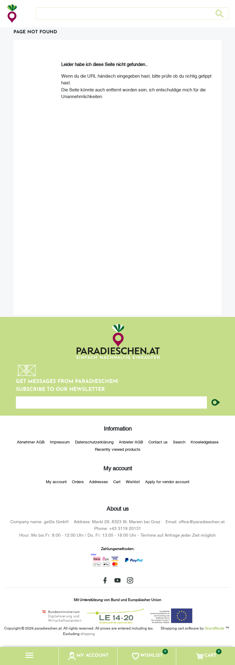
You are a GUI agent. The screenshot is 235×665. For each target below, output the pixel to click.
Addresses (98, 481)
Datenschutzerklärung (94, 442)
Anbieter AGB (131, 442)
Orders (78, 481)
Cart (117, 481)
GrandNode (214, 628)
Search (179, 442)
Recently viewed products (117, 449)
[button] (29, 656)
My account (56, 481)
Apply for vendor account (167, 481)
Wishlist (133, 481)
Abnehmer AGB (31, 442)
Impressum (60, 442)
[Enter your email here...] (111, 402)
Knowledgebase (204, 442)
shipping (87, 633)
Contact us (158, 442)
